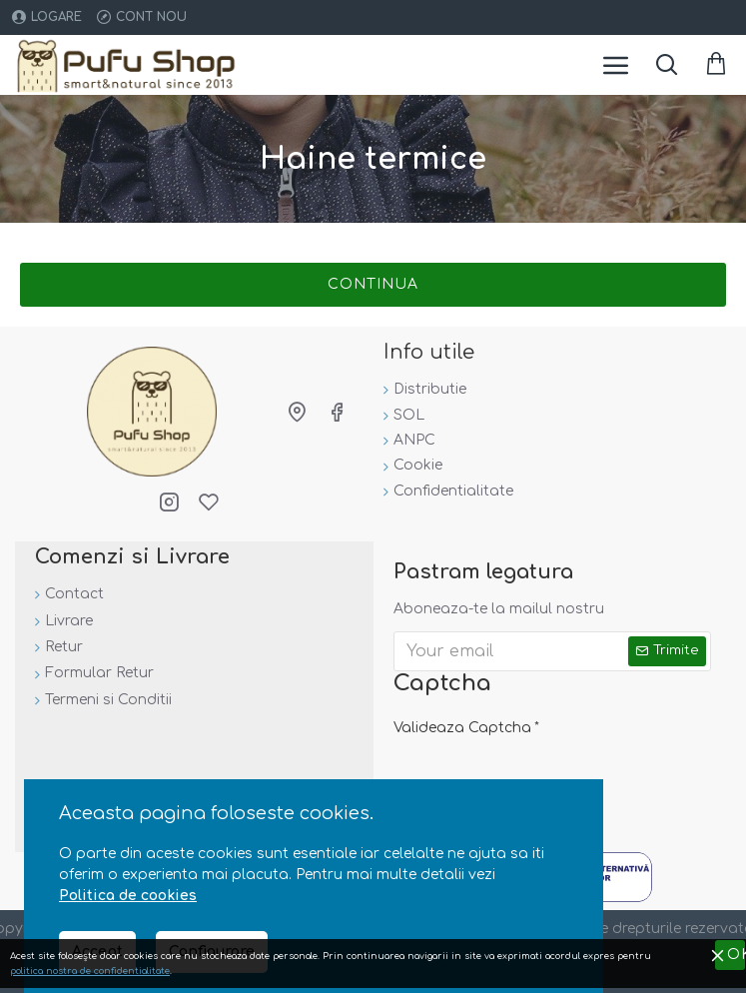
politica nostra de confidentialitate (90, 971)
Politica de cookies (128, 895)
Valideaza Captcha (462, 727)
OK (736, 954)
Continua (373, 284)
